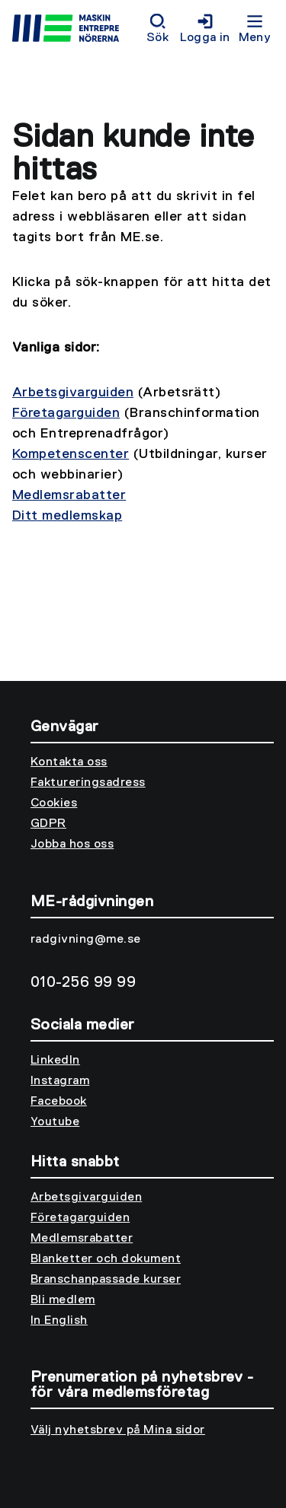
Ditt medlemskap (67, 516)
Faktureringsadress (88, 783)
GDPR (48, 824)
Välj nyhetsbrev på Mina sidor (118, 1430)
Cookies (54, 803)
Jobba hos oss (72, 844)
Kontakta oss (69, 762)
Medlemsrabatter (69, 495)
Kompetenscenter (70, 454)
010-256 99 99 (83, 982)
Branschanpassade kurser (106, 1280)
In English (59, 1321)
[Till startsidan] (76, 30)
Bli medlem (63, 1300)
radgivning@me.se (86, 940)
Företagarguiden (66, 413)
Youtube (55, 1122)
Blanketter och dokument (106, 1259)
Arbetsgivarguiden (72, 392)
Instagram (60, 1081)
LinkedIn (55, 1061)
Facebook (59, 1102)
